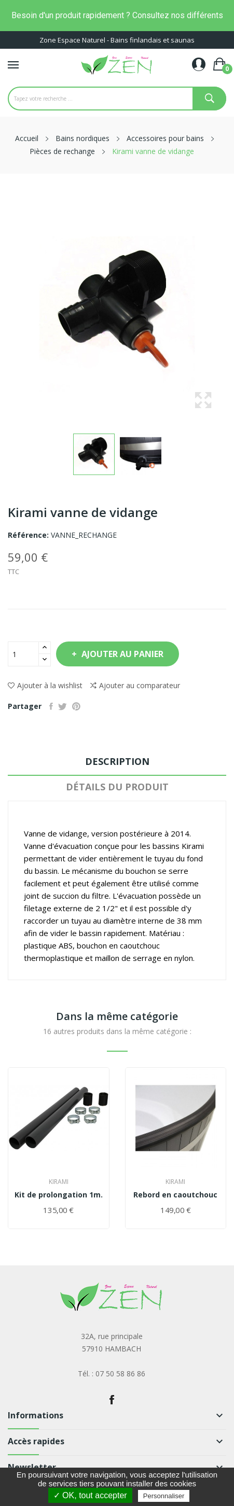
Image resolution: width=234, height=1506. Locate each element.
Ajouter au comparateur (135, 685)
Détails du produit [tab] (117, 786)
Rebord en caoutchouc (175, 1195)
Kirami (58, 1182)
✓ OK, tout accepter (90, 1495)
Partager (51, 706)
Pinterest (76, 706)
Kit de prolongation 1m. (59, 1195)
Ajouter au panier (121, 654)
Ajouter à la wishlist (45, 685)
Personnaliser (164, 1496)
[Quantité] (23, 654)
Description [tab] (117, 761)
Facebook (111, 1399)
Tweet (63, 706)
